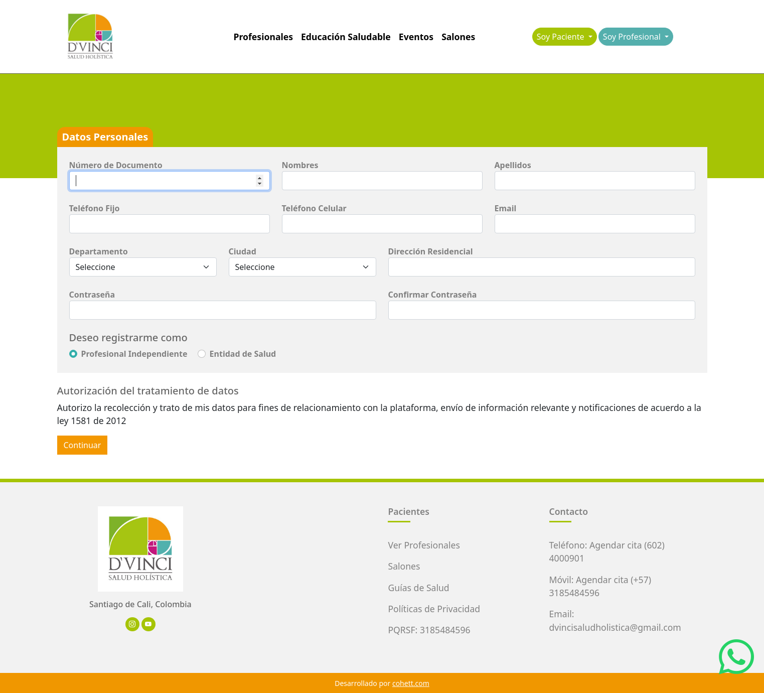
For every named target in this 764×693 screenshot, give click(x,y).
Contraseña (92, 294)
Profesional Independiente (134, 353)
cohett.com (410, 683)
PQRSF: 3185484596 (429, 630)
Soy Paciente (561, 36)
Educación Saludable (346, 37)
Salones (458, 37)
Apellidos (513, 165)
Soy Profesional (633, 36)
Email (506, 208)
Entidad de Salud (243, 353)
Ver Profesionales (424, 545)
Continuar (82, 445)
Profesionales (263, 37)
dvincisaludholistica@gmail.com (615, 627)
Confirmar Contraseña (432, 294)
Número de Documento (116, 165)
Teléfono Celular (314, 208)
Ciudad (242, 251)
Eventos (416, 37)
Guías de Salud (418, 588)
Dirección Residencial (430, 251)
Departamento (98, 251)
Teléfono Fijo (94, 208)
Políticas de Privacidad (434, 609)
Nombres (300, 165)
